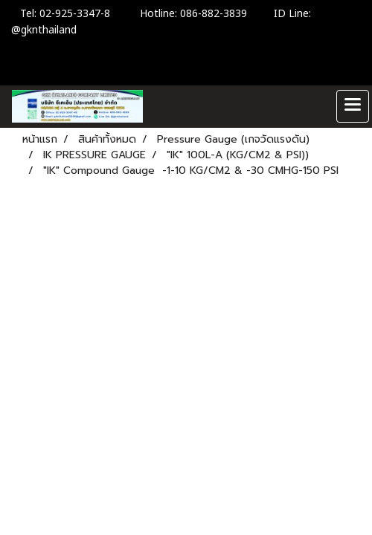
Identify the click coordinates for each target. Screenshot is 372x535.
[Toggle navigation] (352, 106)
